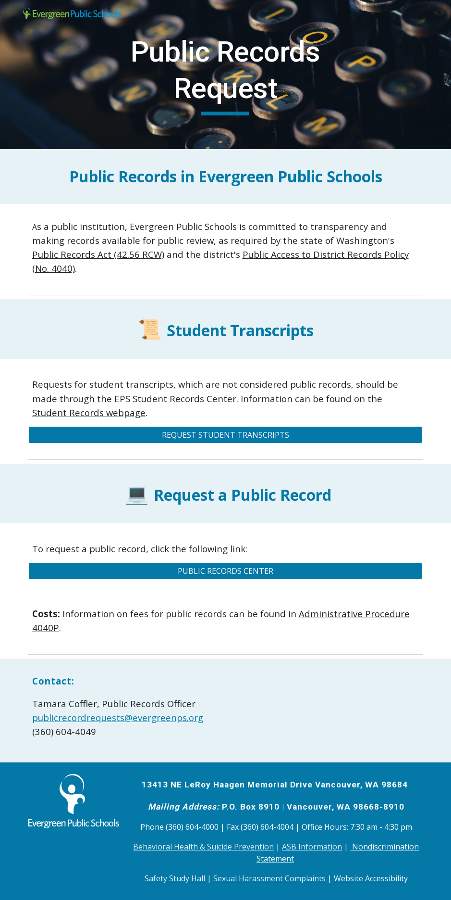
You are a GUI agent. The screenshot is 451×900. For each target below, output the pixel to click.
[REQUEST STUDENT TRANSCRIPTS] (226, 435)
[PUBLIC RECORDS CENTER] (226, 571)
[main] (225, 74)
